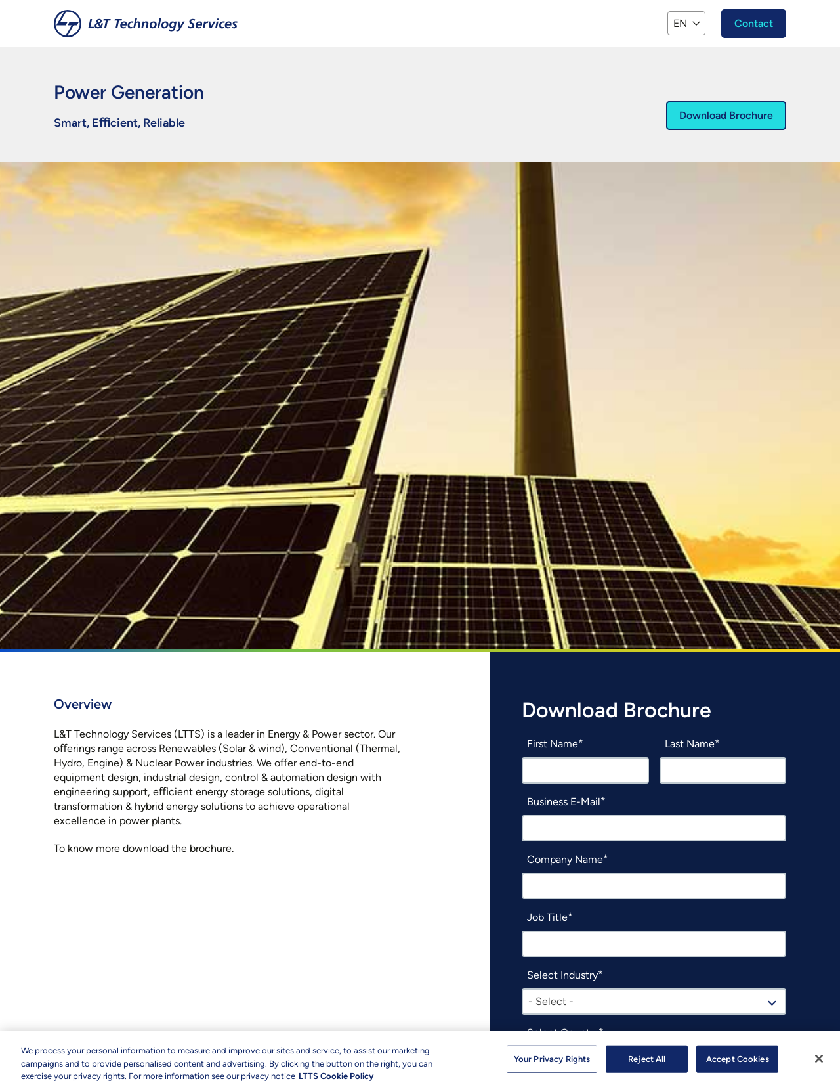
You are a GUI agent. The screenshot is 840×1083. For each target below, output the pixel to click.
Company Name (565, 859)
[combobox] (654, 1001)
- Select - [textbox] (551, 1001)
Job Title (547, 917)
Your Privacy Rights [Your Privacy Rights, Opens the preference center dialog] (552, 1065)
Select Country (562, 1033)
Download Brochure (726, 115)
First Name (552, 744)
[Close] (819, 1064)
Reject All (646, 1065)
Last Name (690, 744)
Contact (753, 23)
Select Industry (562, 975)
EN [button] (680, 23)
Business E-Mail (563, 801)
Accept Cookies (737, 1065)
